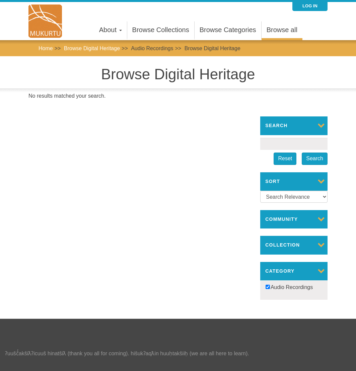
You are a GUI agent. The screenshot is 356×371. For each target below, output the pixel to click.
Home (46, 48)
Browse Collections (160, 29)
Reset (285, 158)
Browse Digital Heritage (92, 48)
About (110, 29)
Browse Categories (228, 29)
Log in (309, 5)
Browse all (282, 29)
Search (314, 158)
